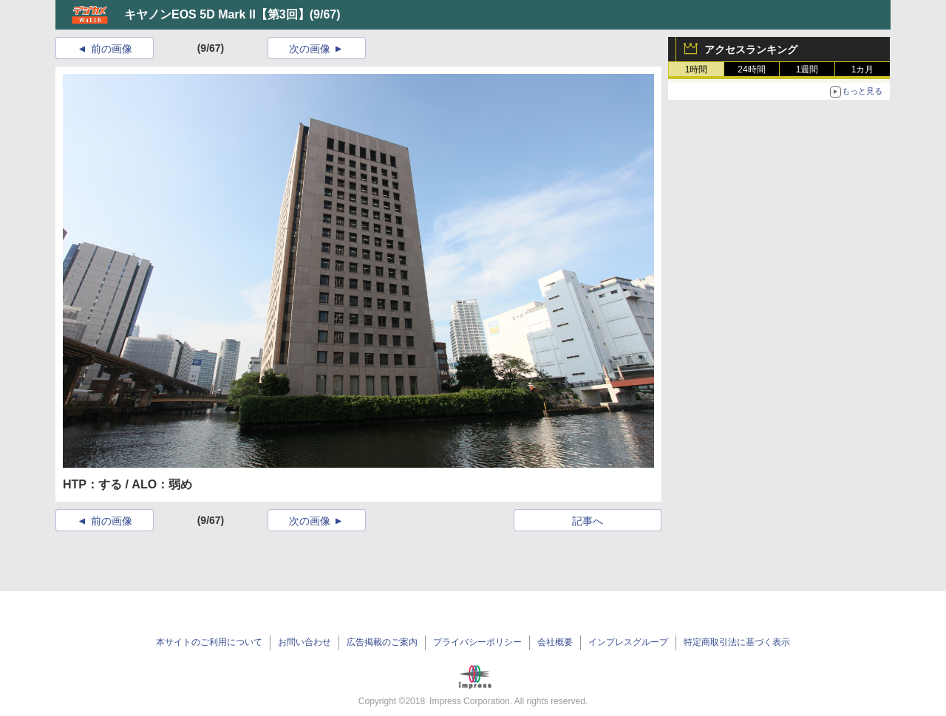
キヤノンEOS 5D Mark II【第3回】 (217, 14)
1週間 (807, 69)
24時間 (751, 69)
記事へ (587, 521)
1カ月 (862, 69)
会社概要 (555, 642)
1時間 (696, 69)
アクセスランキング (750, 49)
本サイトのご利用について (209, 642)
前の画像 (111, 49)
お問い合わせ (304, 642)
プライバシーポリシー (477, 642)
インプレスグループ (628, 642)
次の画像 (309, 49)
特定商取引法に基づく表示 (737, 642)
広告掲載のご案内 (382, 642)
